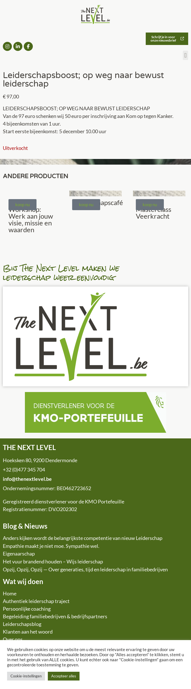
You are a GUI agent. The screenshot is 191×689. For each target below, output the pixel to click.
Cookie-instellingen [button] (26, 676)
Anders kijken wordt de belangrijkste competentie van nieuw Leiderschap (82, 538)
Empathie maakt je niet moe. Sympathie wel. (51, 546)
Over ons (13, 639)
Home (9, 593)
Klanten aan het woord (28, 631)
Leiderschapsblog (22, 624)
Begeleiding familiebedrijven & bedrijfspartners (55, 616)
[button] (185, 55)
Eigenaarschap (19, 553)
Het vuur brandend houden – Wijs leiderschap (53, 561)
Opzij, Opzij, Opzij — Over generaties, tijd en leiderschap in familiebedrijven (85, 569)
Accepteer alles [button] (63, 676)
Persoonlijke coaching (27, 609)
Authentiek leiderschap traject (36, 601)
